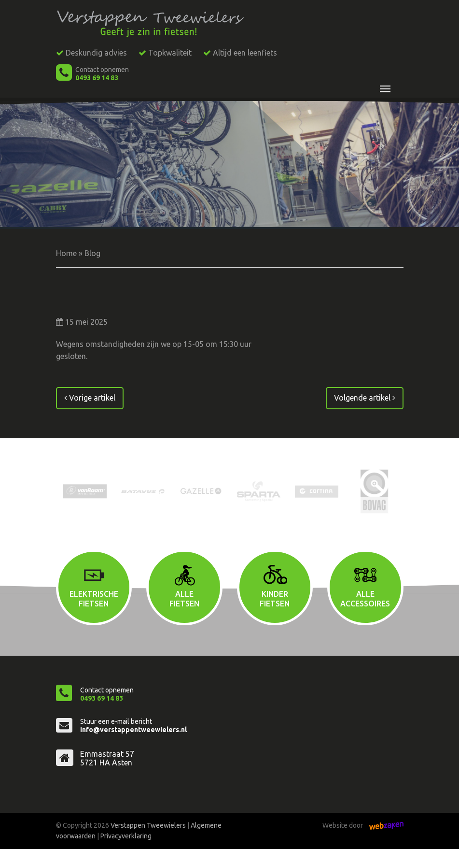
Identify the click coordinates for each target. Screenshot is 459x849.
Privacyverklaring (126, 836)
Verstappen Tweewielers (148, 825)
